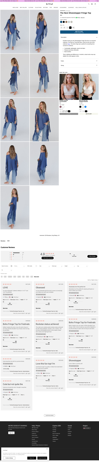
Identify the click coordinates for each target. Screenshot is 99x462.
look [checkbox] (23, 276)
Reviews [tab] (3, 241)
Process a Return (35, 431)
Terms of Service (35, 437)
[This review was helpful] (26, 313)
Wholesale (55, 437)
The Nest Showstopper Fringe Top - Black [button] (50, 311)
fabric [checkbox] (27, 276)
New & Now (15, 7)
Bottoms (45, 7)
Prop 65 (33, 439)
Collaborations (55, 439)
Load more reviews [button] (50, 415)
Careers (54, 441)
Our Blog (54, 429)
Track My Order (35, 441)
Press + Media (55, 435)
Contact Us (34, 433)
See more (5, 308)
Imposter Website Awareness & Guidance (40, 445)
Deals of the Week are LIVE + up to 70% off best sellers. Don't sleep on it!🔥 (42, 0)
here (69, 44)
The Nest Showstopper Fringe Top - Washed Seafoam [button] (19, 371)
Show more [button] (36, 276)
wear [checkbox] (32, 276)
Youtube (69, 433)
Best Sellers (23, 7)
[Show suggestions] (87, 428)
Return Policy (34, 429)
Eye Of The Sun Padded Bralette (83, 101)
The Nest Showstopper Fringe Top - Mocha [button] (83, 309)
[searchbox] (5, 266)
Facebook (70, 431)
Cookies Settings (9, 458)
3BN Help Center (35, 427)
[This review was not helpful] (28, 313)
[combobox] (19, 266)
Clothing (30, 7)
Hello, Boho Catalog (80, 7)
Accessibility (34, 443)
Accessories (63, 7)
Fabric (79, 61)
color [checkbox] (5, 276)
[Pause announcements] (98, 1)
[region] (25, 454)
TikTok (69, 429)
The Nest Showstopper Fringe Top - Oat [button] (17, 311)
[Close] (47, 448)
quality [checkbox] (19, 276)
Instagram (70, 427)
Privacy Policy (34, 435)
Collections (38, 7)
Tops (50, 7)
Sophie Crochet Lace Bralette (63, 101)
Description (79, 37)
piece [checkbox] (15, 276)
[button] (17, 253)
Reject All (32, 458)
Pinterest (69, 435)
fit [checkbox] (1, 276)
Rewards (54, 431)
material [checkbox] (10, 276)
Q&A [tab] (8, 241)
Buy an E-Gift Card (56, 433)
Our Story (54, 427)
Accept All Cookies (42, 458)
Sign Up (11, 432)
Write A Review (92, 256)
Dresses (56, 7)
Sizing (79, 65)
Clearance (71, 7)
